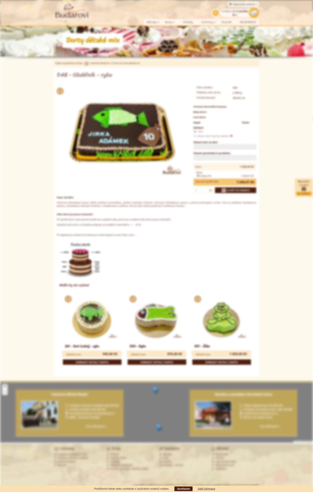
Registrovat (220, 454)
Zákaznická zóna (223, 465)
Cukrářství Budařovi (100, 63)
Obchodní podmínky (120, 465)
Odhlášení (219, 468)
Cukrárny (208, 22)
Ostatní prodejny (65, 461)
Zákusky (153, 22)
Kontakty (113, 461)
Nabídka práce (117, 457)
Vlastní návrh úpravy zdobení (213, 136)
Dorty (170, 22)
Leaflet (297, 441)
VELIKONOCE (248, 22)
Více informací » (270, 426)
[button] (155, 390)
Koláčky (188, 22)
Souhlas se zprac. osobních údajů (127, 468)
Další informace (206, 488)
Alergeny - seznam (171, 465)
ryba (198, 131)
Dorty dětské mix (131, 63)
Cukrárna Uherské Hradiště (71, 457)
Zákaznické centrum (243, 4)
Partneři (60, 465)
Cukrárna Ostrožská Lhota (70, 454)
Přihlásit (218, 457)
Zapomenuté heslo (224, 461)
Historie (113, 454)
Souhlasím (183, 488)
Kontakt (227, 22)
